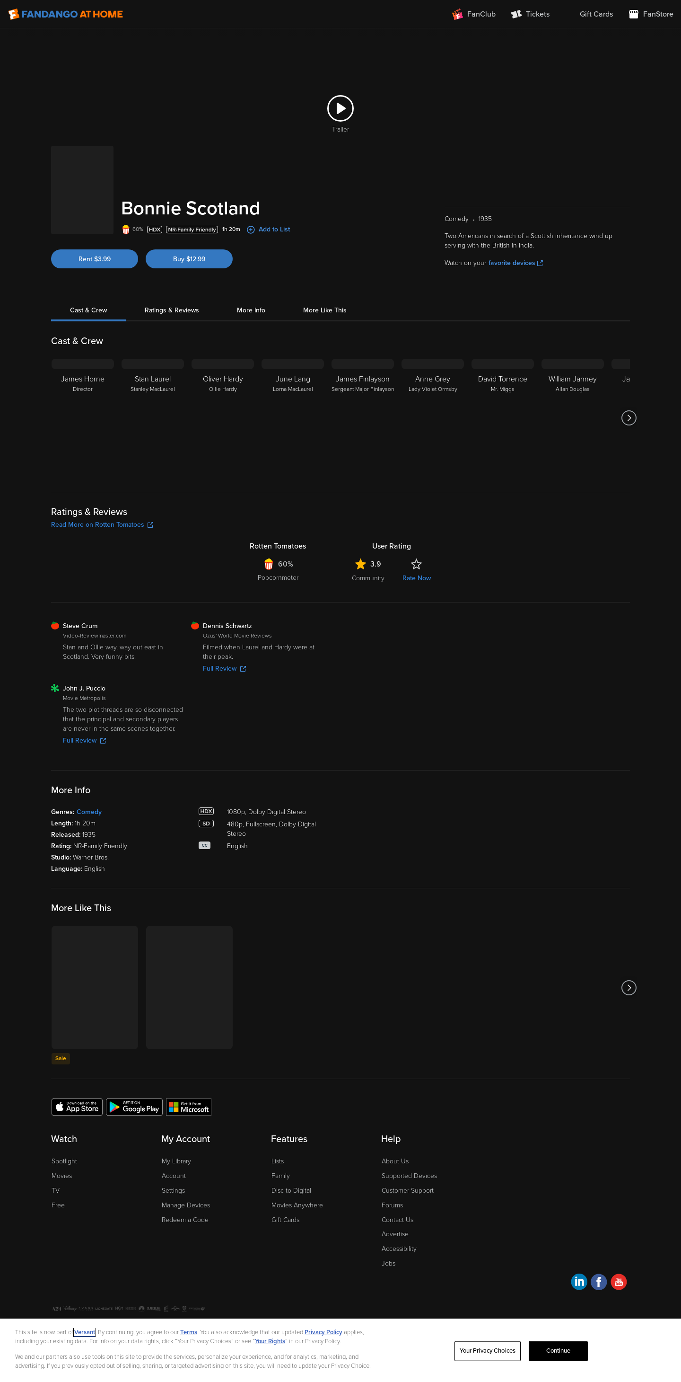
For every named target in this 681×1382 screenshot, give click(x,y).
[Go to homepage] (65, 14)
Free (58, 1205)
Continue (558, 1351)
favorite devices (516, 263)
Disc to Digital (291, 1191)
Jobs (388, 1263)
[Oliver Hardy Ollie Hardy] (222, 418)
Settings (173, 1191)
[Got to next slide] (628, 418)
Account (174, 1176)
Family (280, 1176)
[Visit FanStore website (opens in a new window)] (651, 14)
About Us (395, 1161)
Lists (277, 1161)
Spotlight (64, 1161)
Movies (62, 1176)
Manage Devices (186, 1205)
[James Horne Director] (82, 418)
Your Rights (270, 1341)
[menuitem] (588, 14)
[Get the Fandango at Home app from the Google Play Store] (134, 1106)
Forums (392, 1205)
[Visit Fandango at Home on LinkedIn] (579, 1283)
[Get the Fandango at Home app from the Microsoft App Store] (189, 1106)
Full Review (224, 668)
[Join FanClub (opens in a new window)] (474, 14)
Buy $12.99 (189, 259)
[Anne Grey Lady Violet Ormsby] (432, 418)
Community (368, 578)
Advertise (395, 1234)
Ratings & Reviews (172, 310)
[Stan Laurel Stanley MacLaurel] (152, 418)
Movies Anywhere (297, 1205)
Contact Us (397, 1220)
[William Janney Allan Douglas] (572, 418)
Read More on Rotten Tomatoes (102, 525)
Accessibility (399, 1249)
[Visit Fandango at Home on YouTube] (619, 1283)
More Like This (325, 310)
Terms (188, 1332)
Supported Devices (409, 1176)
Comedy (89, 812)
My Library (176, 1161)
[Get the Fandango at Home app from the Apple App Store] (77, 1106)
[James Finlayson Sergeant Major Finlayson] (362, 418)
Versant (84, 1332)
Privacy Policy (323, 1332)
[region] (340, 1350)
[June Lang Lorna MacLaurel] (292, 418)
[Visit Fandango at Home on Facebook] (599, 1283)
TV (56, 1191)
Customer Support (408, 1191)
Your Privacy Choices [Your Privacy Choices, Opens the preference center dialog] (487, 1351)
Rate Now (416, 578)
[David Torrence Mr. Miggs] (502, 418)
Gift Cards (285, 1220)
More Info (251, 310)
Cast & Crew (88, 310)
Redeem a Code (185, 1220)
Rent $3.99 (95, 259)
